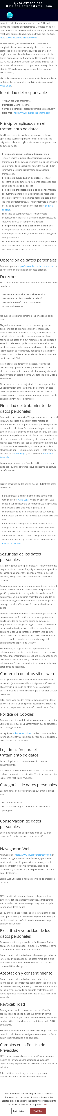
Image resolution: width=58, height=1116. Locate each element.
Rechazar (19, 1110)
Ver (45, 1104)
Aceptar (38, 1110)
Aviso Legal (5, 85)
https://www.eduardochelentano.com (18, 37)
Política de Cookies (11, 543)
